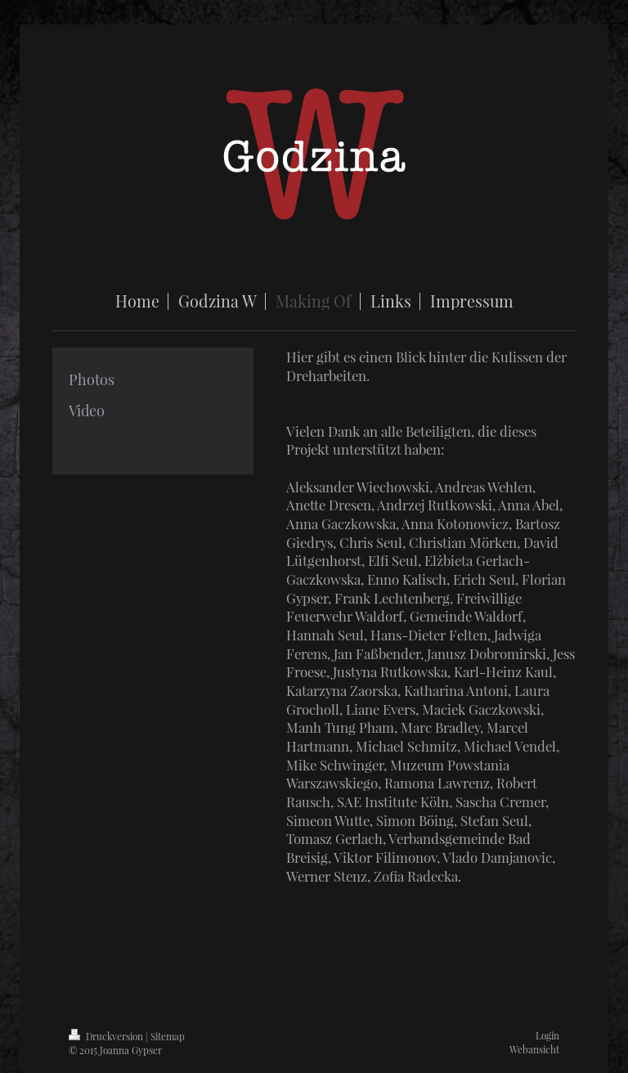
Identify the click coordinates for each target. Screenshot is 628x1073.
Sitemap (167, 1036)
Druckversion (107, 1036)
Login (547, 1035)
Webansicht (534, 1049)
